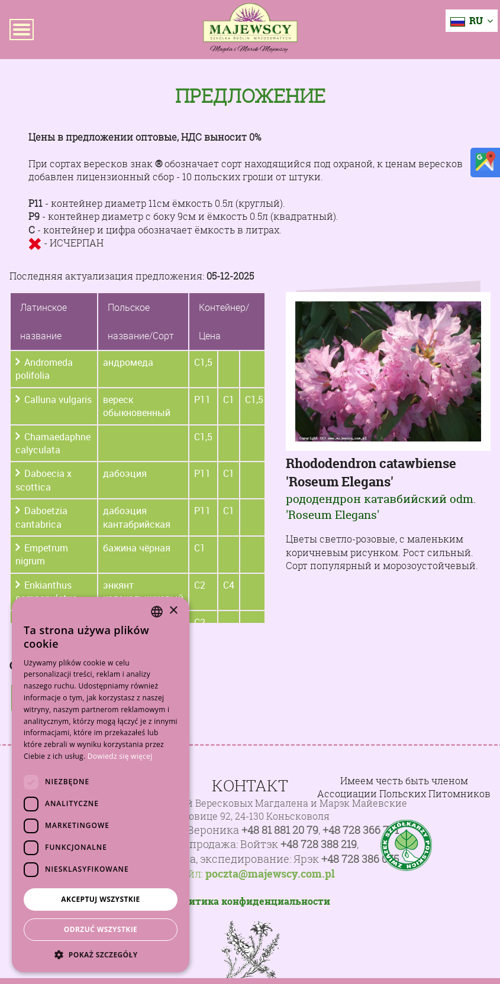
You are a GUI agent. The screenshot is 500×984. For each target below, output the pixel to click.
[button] (101, 954)
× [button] (173, 610)
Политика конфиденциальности (250, 901)
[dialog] (100, 784)
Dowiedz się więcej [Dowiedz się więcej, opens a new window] (120, 756)
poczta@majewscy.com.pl (270, 874)
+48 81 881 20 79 (279, 830)
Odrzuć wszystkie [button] (100, 929)
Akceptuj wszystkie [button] (100, 899)
